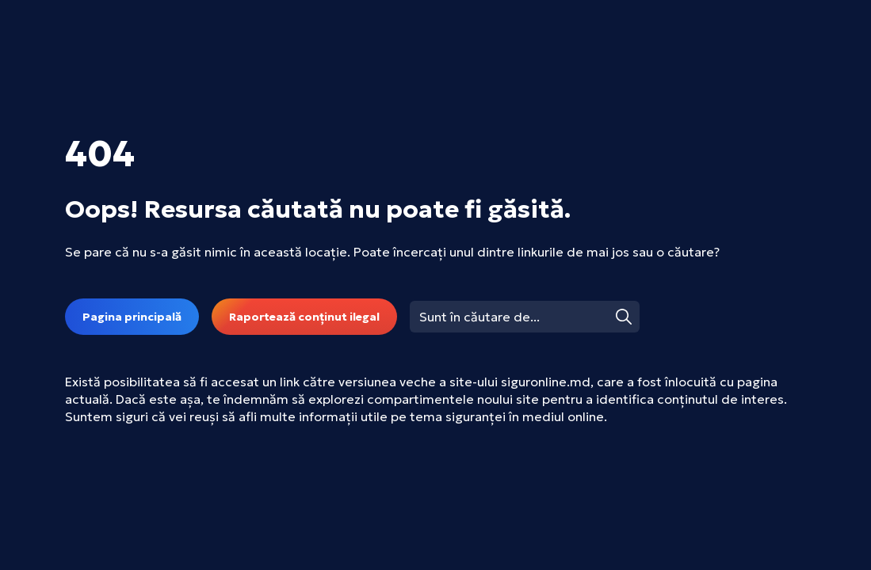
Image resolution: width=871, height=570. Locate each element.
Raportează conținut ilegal (304, 317)
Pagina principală (131, 317)
